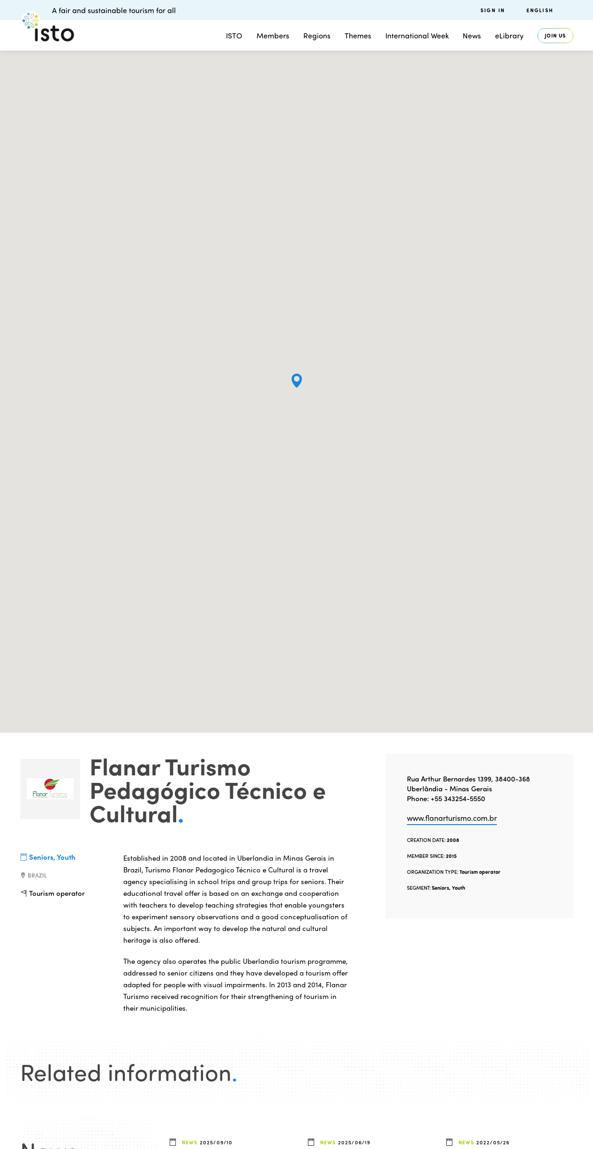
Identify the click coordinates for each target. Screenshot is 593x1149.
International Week (417, 35)
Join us (555, 35)
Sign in (492, 10)
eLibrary (509, 35)
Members (272, 35)
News (472, 35)
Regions (316, 35)
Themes (358, 35)
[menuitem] (550, 10)
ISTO (234, 35)
